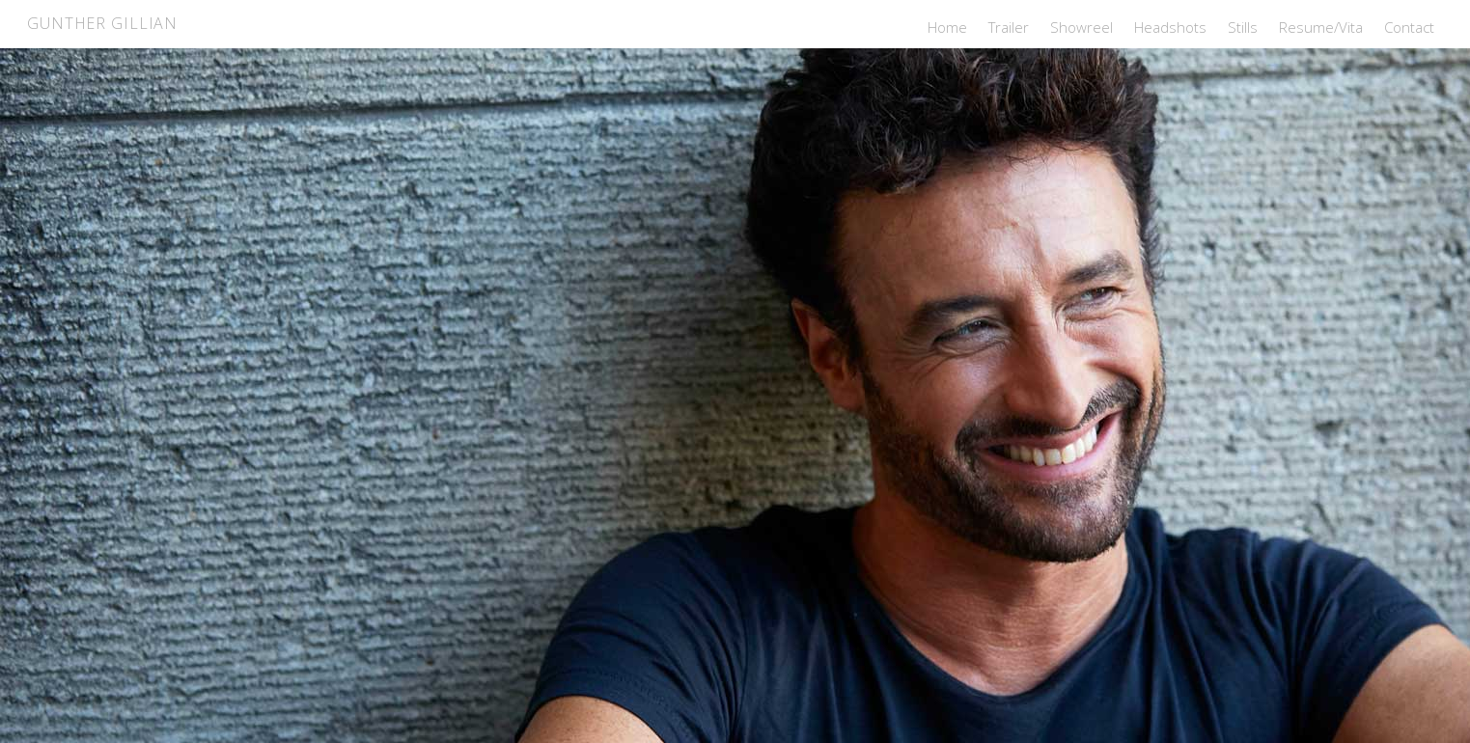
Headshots (1170, 27)
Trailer (1008, 27)
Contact (1409, 27)
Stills (1243, 27)
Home (947, 27)
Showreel (1081, 27)
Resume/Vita (1321, 27)
